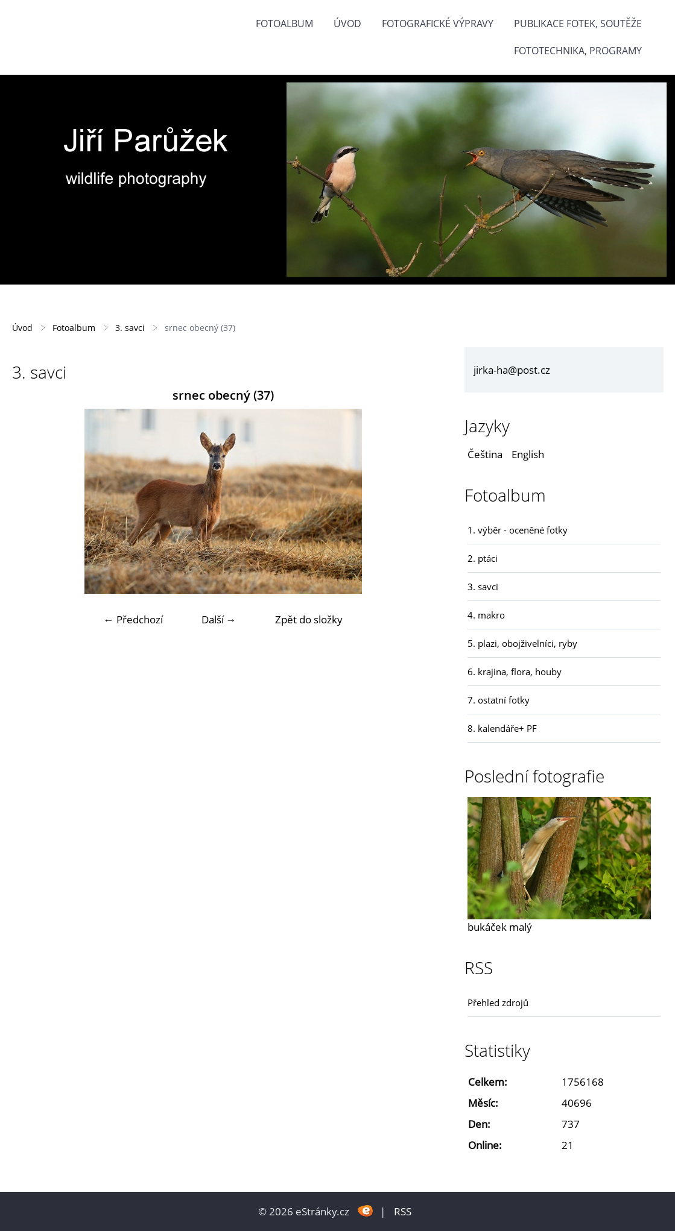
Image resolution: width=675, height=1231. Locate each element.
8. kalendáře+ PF (502, 728)
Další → (218, 619)
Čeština (484, 454)
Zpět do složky (309, 619)
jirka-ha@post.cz (512, 370)
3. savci (130, 327)
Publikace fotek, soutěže (578, 23)
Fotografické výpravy (437, 23)
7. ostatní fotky (498, 700)
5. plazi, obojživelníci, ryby (522, 643)
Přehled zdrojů (497, 1002)
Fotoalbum (284, 23)
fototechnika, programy (578, 50)
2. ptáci (482, 558)
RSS (402, 1211)
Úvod (347, 23)
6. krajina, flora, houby (514, 672)
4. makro (486, 615)
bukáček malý (499, 927)
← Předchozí (133, 619)
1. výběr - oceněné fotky (517, 530)
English (528, 454)
